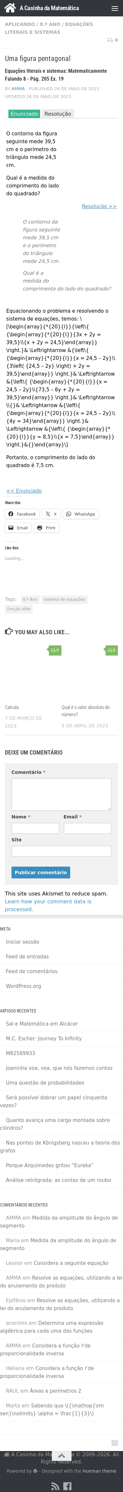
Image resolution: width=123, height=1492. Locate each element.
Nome (21, 816)
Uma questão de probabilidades (45, 1083)
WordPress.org (23, 986)
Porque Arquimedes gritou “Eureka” (50, 1165)
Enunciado (24, 114)
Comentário (28, 772)
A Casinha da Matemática (49, 8)
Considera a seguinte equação (71, 1263)
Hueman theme (99, 1471)
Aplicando (20, 24)
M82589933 (20, 1053)
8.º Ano (50, 24)
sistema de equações (64, 599)
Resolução (58, 114)
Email (73, 816)
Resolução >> (99, 206)
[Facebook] (67, 1486)
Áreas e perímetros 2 (55, 1391)
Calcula (12, 707)
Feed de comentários (31, 971)
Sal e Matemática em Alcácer (42, 1024)
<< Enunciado (24, 491)
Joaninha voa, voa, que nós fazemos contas (59, 1068)
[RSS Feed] (55, 1486)
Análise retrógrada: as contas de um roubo (58, 1180)
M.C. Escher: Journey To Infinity (44, 1039)
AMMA (18, 88)
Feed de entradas (27, 957)
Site (16, 839)
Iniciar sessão (22, 942)
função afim (19, 609)
